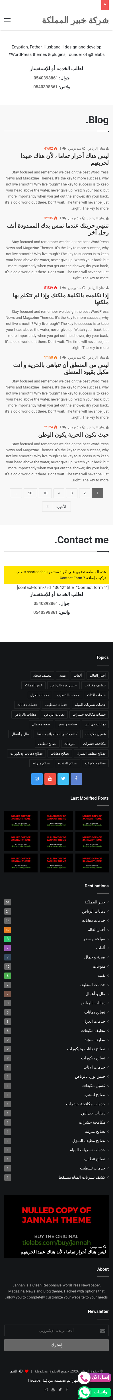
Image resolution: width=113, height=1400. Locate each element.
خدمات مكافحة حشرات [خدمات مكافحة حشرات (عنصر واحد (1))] (89, 714)
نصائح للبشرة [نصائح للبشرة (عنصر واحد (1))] (67, 763)
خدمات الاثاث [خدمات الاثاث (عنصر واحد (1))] (96, 695)
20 (30, 493)
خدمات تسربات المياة (87, 1149)
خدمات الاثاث (94, 1067)
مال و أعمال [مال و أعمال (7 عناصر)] (20, 734)
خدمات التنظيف (92, 984)
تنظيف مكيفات (93, 1030)
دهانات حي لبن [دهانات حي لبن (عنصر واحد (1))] (95, 724)
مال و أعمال (95, 993)
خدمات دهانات (93, 920)
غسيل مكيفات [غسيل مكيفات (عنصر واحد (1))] (95, 734)
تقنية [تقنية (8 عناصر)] (62, 675)
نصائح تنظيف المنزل (88, 1140)
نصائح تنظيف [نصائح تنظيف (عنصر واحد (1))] (47, 744)
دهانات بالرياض (93, 1003)
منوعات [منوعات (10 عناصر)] (69, 744)
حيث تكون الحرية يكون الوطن (73, 434)
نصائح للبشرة (94, 1094)
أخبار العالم (96, 929)
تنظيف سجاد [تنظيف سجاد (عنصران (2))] (42, 675)
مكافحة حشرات (92, 1122)
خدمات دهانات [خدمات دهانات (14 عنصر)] (27, 705)
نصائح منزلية (95, 1131)
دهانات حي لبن (93, 1113)
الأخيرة (56, 506)
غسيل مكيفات (93, 1085)
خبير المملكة (95, 902)
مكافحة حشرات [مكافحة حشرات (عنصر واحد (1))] (94, 744)
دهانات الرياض (93, 911)
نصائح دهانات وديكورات (86, 1048)
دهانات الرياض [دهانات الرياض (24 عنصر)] (54, 714)
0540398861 (46, 78)
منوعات (99, 966)
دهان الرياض (98, 149)
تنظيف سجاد (95, 1039)
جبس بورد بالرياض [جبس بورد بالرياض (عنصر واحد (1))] (63, 685)
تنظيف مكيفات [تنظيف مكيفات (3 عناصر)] (95, 685)
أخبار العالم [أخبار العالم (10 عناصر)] (98, 675)
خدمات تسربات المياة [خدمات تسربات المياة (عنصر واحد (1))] (90, 705)
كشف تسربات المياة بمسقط (82, 1177)
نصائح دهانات (94, 1012)
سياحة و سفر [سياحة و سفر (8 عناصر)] (67, 724)
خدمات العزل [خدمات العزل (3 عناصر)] (39, 695)
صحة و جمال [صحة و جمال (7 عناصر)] (41, 724)
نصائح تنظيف (94, 1159)
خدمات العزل (94, 1021)
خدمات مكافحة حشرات (85, 1104)
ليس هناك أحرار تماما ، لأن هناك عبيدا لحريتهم (63, 1252)
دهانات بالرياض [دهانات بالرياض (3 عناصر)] (25, 714)
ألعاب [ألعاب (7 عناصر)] (78, 675)
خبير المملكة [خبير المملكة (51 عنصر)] (33, 685)
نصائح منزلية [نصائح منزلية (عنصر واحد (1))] (41, 763)
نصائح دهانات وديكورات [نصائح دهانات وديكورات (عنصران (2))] (26, 753)
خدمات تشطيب (92, 1168)
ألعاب (100, 948)
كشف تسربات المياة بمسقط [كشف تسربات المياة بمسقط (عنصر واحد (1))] (57, 734)
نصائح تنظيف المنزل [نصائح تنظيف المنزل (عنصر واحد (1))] (91, 753)
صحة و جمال (94, 957)
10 (45, 493)
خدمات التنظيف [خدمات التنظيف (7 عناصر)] (68, 695)
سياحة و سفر (94, 938)
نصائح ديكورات (93, 1058)
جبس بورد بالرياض (90, 1076)
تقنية (101, 975)
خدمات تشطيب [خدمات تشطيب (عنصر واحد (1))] (56, 705)
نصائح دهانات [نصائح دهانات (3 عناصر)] (60, 753)
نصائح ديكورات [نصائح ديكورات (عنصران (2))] (95, 763)
